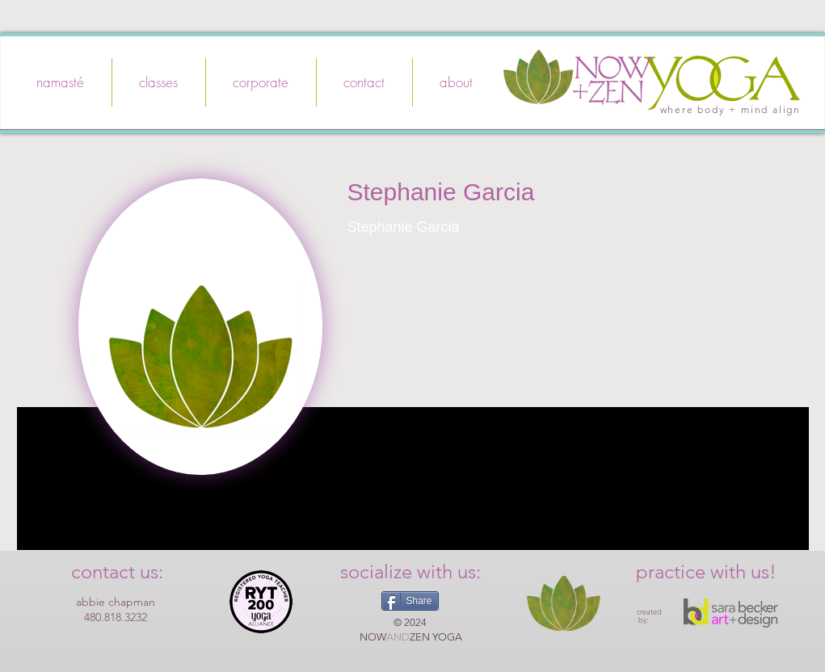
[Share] (410, 601)
